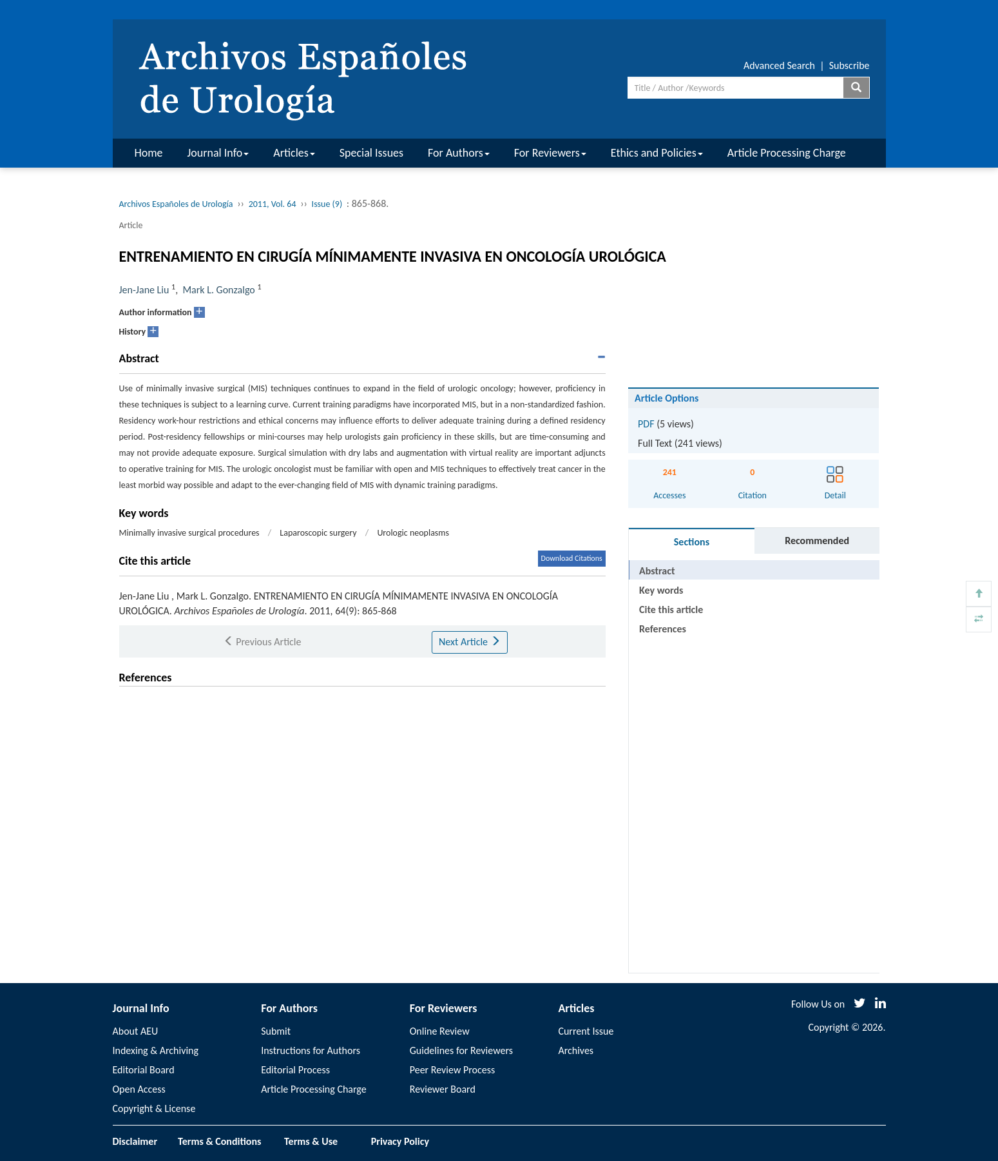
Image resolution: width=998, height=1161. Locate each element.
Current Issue (585, 1031)
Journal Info (218, 153)
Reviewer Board (442, 1089)
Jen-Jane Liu (144, 290)
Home (149, 153)
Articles (293, 153)
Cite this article (671, 609)
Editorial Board (144, 1070)
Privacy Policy (400, 1141)
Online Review (440, 1031)
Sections (691, 542)
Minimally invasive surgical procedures (189, 532)
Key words (661, 590)
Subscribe (849, 65)
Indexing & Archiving (156, 1050)
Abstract (657, 571)
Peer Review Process (452, 1070)
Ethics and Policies (657, 153)
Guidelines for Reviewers (461, 1050)
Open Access (139, 1089)
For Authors (459, 153)
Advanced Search (779, 65)
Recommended (817, 540)
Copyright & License (154, 1108)
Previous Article (263, 642)
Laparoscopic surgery (318, 532)
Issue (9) (327, 204)
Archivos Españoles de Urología (176, 204)
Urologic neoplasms (413, 532)
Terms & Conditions (219, 1141)
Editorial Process (295, 1070)
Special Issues (371, 153)
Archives (575, 1050)
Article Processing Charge (786, 153)
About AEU (135, 1031)
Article (131, 225)
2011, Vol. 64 (272, 204)
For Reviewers (550, 153)
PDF (646, 424)
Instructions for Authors (310, 1050)
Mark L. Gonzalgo (218, 290)
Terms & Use (316, 1141)
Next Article (470, 642)
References (662, 629)
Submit (276, 1031)
